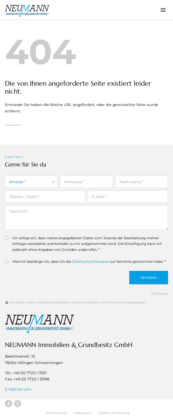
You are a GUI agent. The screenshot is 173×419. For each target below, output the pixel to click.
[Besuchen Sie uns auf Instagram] (17, 403)
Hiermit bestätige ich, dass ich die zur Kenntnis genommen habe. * (85, 261)
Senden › (150, 278)
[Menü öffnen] (163, 9)
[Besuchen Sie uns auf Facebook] (8, 403)
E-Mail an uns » (19, 389)
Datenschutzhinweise (90, 261)
